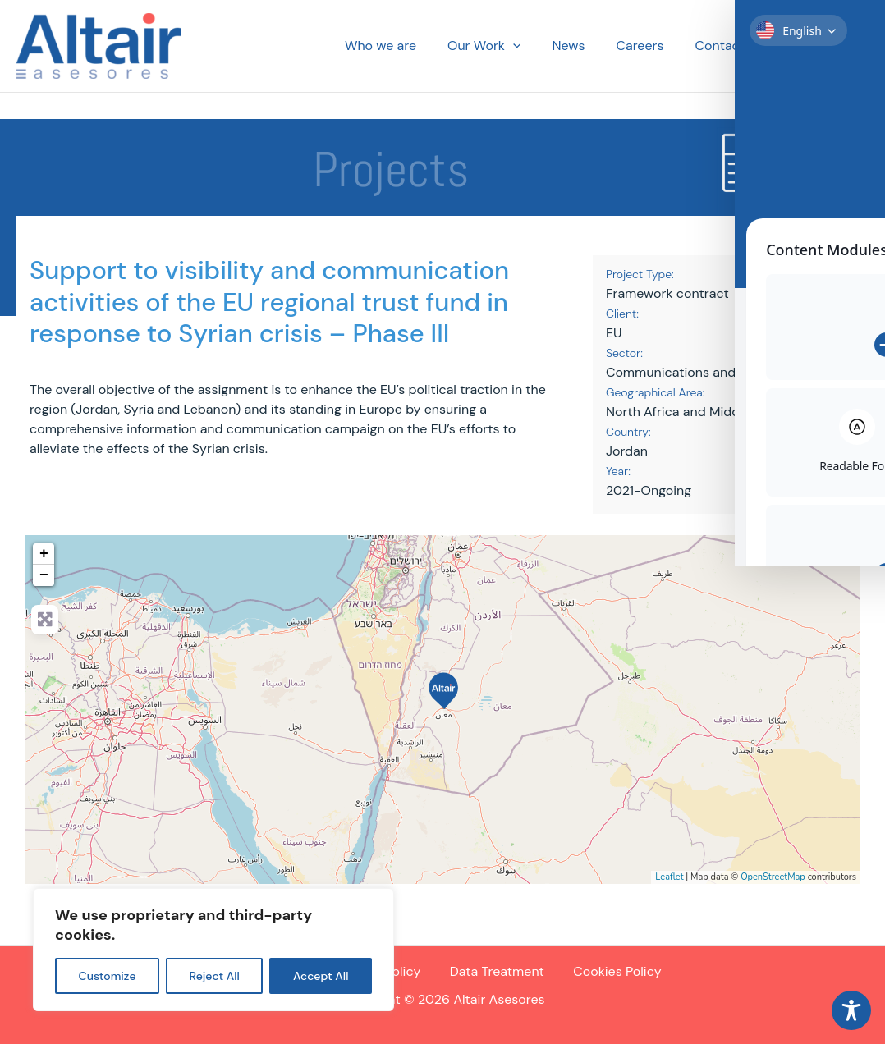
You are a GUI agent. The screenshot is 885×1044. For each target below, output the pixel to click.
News (585, 46)
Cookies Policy (613, 971)
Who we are (407, 46)
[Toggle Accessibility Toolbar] (851, 1010)
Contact (726, 46)
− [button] (43, 575)
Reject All (215, 975)
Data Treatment (495, 971)
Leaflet (669, 877)
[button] (535, 46)
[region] (213, 949)
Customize (107, 975)
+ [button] (43, 554)
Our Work (506, 46)
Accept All (321, 975)
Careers (652, 46)
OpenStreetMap (773, 877)
